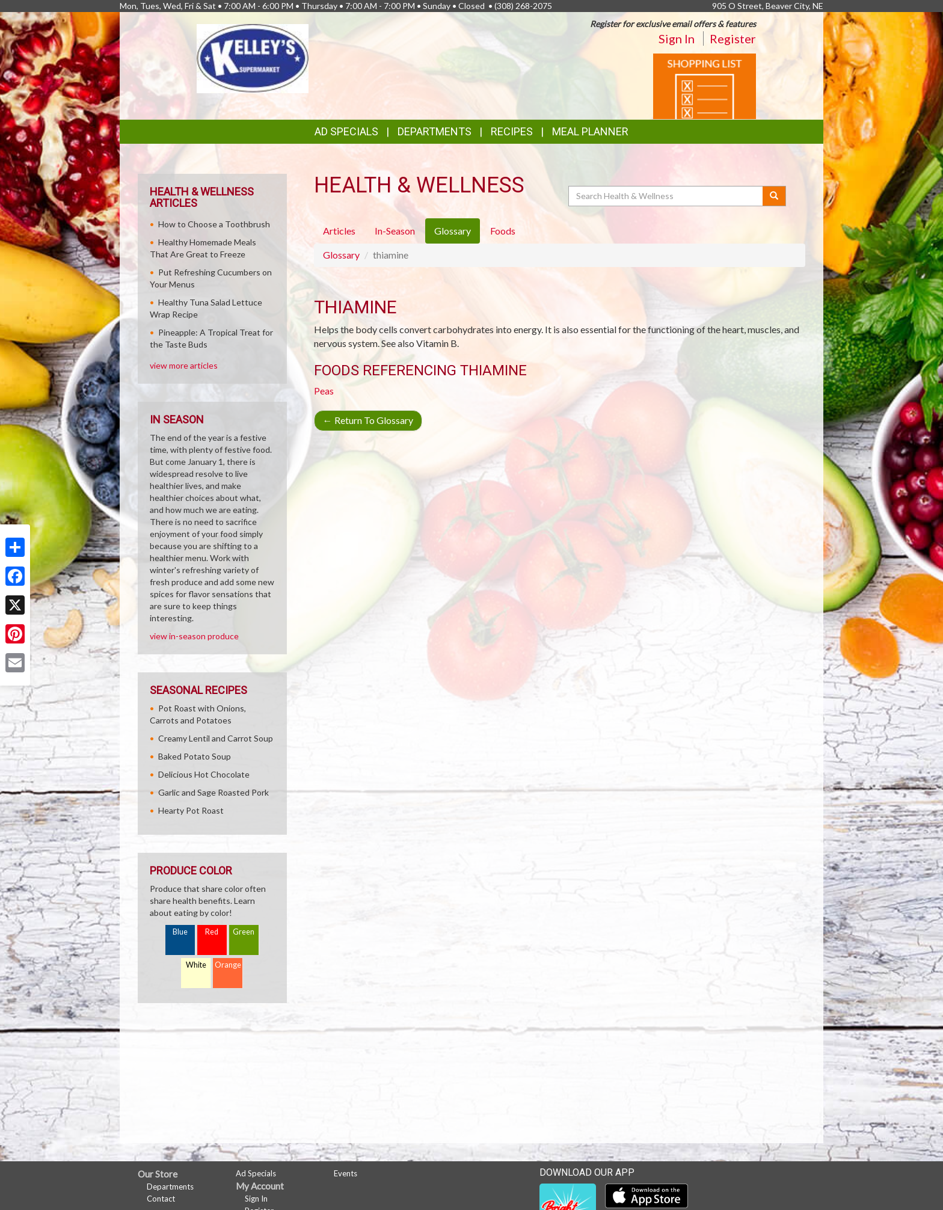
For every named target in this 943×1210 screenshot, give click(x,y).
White (196, 964)
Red (211, 931)
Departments (170, 1186)
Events (345, 1173)
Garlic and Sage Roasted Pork (213, 792)
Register (733, 38)
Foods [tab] (502, 230)
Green (243, 931)
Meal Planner (590, 131)
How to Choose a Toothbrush (214, 224)
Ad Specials (346, 131)
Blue (180, 931)
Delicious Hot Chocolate (204, 774)
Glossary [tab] (452, 230)
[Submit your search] (774, 196)
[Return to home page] (253, 57)
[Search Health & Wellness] (666, 196)
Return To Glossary (368, 420)
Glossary (341, 254)
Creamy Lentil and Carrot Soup (215, 738)
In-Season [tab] (395, 230)
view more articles (184, 365)
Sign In (677, 38)
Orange (228, 964)
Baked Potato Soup (194, 756)
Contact (161, 1198)
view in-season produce (194, 636)
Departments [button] (435, 131)
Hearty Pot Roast (191, 810)
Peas (324, 390)
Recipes (512, 131)
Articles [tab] (339, 230)
